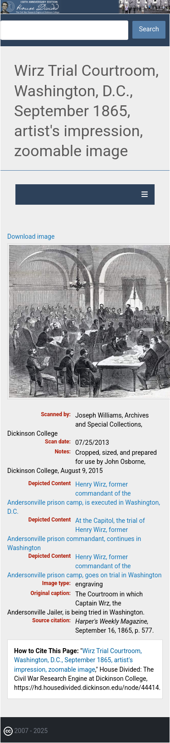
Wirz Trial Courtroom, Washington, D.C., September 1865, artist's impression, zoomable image (78, 660)
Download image (30, 236)
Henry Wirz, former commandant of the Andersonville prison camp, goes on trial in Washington (84, 566)
